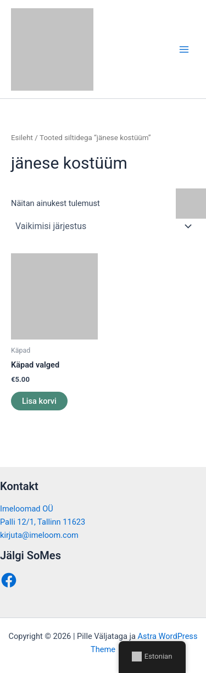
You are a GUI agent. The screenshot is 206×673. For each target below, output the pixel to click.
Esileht (22, 138)
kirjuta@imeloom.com (39, 535)
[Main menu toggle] (184, 49)
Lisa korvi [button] (39, 401)
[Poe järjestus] (103, 226)
